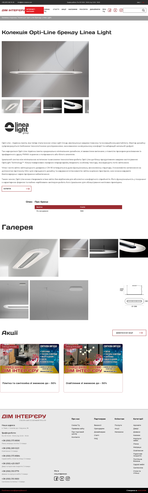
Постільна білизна (137, 460)
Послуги (118, 425)
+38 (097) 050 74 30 (8, 2)
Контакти (76, 437)
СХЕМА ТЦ (47, 10)
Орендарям (99, 429)
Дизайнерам (99, 432)
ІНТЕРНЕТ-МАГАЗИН (30, 10)
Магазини (119, 432)
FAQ (96, 439)
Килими (136, 435)
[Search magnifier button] (143, 10)
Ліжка (136, 444)
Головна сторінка (9, 18)
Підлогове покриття (137, 455)
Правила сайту (78, 429)
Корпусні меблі (137, 440)
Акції (117, 429)
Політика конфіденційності (14, 490)
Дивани (136, 432)
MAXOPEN (141, 490)
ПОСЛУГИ (84, 9)
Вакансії (97, 425)
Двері (135, 429)
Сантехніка (138, 468)
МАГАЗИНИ (72, 9)
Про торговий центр (78, 433)
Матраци (137, 447)
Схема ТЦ (76, 425)
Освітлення (138, 451)
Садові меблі (138, 464)
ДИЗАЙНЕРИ (95, 9)
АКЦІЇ (64, 9)
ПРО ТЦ (104, 10)
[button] (87, 43)
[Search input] (133, 10)
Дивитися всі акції (129, 333)
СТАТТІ (56, 9)
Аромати (137, 425)
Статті (96, 435)
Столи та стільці (137, 472)
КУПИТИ (16, 189)
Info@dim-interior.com (25, 2)
